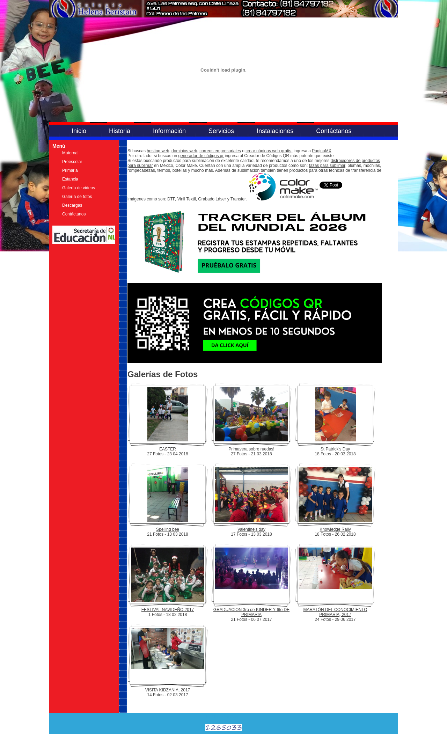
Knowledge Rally (335, 529)
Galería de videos (78, 187)
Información (169, 130)
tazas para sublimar (327, 165)
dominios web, (184, 150)
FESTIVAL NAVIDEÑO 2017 (167, 609)
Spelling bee (167, 529)
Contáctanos (333, 130)
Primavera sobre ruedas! (251, 449)
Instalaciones (275, 130)
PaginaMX (321, 150)
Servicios (221, 130)
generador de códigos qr (201, 155)
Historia (119, 130)
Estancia (70, 179)
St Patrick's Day (335, 449)
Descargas (72, 205)
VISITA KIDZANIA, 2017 (167, 690)
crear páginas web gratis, (269, 150)
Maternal (70, 153)
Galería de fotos (77, 196)
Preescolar (72, 161)
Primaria (70, 170)
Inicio (79, 130)
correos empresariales (220, 150)
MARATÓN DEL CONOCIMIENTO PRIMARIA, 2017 (335, 612)
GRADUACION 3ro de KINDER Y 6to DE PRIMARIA (251, 612)
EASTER (167, 449)
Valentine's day (251, 529)
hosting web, (158, 150)
